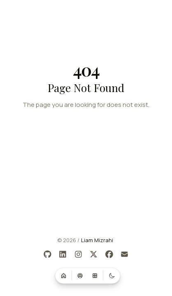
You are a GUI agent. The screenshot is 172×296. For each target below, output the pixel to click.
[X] (94, 254)
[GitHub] (47, 254)
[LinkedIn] (63, 254)
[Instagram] (78, 254)
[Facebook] (109, 254)
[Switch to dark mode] (111, 275)
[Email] (125, 254)
